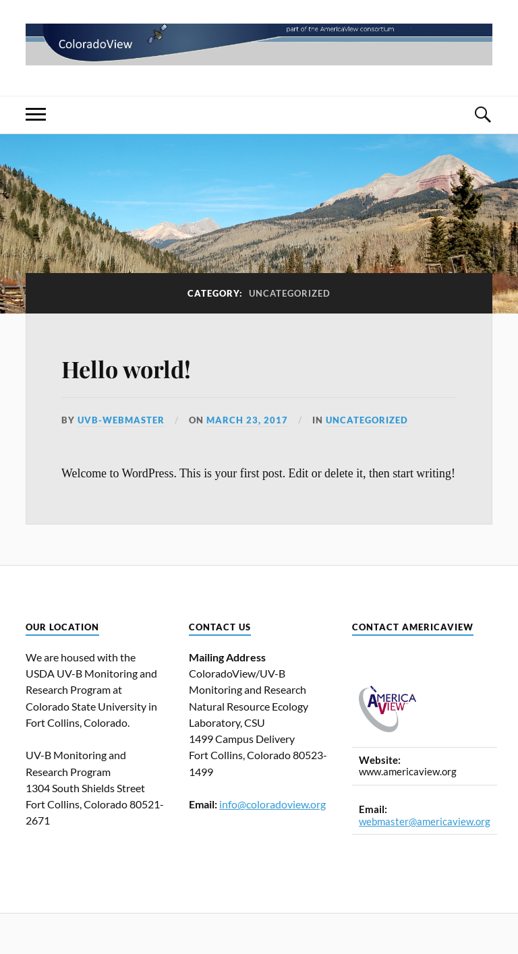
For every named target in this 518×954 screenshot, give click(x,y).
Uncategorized (367, 420)
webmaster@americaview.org (424, 821)
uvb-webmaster (121, 420)
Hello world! (126, 368)
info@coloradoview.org (272, 804)
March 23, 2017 (247, 420)
